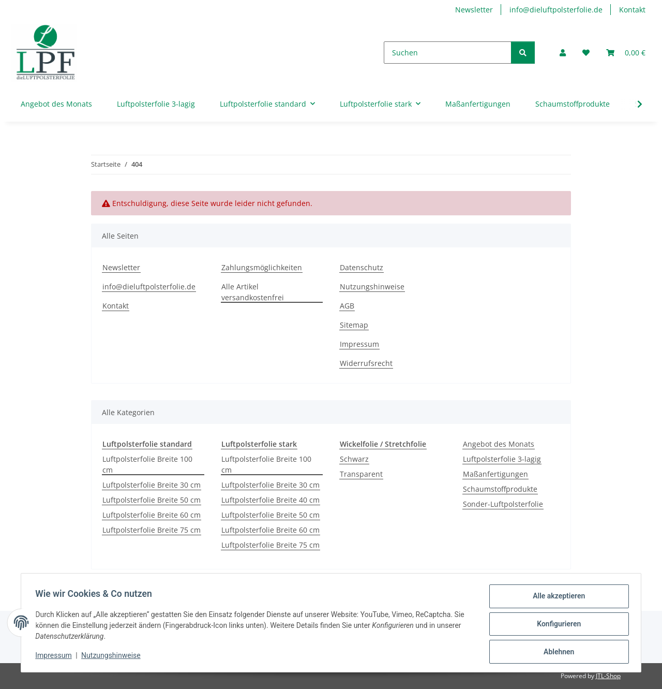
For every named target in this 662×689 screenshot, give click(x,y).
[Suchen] (447, 52)
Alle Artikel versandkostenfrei (252, 292)
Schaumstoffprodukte (500, 489)
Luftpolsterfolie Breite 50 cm (151, 500)
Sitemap (354, 325)
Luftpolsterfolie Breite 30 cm (151, 485)
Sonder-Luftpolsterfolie (503, 504)
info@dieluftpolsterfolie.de (556, 9)
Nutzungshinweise (113, 657)
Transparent (361, 474)
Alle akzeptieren (556, 598)
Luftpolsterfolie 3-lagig (502, 459)
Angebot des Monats (498, 444)
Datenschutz (361, 267)
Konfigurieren (556, 625)
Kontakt (632, 9)
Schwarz (354, 459)
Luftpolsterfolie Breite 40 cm (270, 500)
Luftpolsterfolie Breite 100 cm (147, 464)
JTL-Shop (608, 675)
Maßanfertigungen (495, 474)
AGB (347, 306)
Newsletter (474, 9)
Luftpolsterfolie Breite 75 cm (151, 530)
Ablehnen (556, 652)
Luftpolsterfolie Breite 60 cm (151, 515)
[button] (562, 52)
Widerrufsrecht (366, 363)
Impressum (56, 657)
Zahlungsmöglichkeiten (261, 267)
